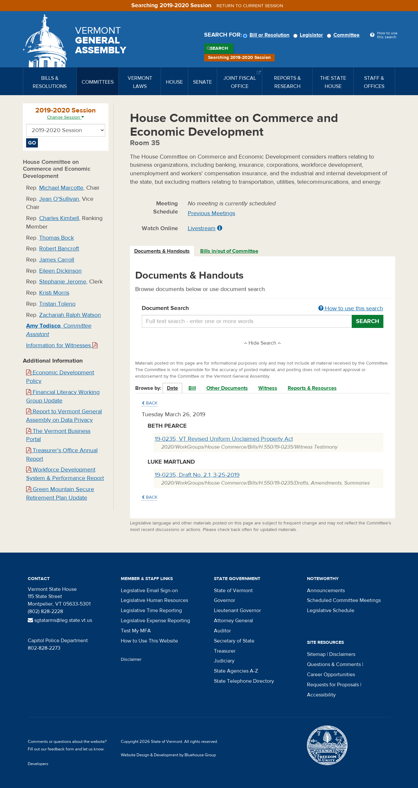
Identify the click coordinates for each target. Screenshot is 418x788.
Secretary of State (234, 641)
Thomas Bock (56, 238)
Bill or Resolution (267, 35)
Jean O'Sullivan (59, 199)
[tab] (162, 251)
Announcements (326, 590)
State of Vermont (233, 590)
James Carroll (56, 260)
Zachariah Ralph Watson (70, 315)
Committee (344, 35)
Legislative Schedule (330, 610)
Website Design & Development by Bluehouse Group (168, 755)
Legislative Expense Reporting (155, 620)
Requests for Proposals (333, 684)
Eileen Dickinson (60, 271)
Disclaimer (131, 659)
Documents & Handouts (162, 251)
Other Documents (227, 388)
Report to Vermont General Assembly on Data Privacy (64, 416)
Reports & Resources (312, 388)
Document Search (263, 308)
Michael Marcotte (61, 188)
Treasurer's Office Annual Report (62, 455)
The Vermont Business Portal (58, 435)
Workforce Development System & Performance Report (65, 474)
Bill (192, 388)
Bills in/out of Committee (229, 251)
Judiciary (224, 661)
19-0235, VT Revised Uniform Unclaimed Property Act (224, 439)
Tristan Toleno (57, 304)
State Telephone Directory (244, 681)
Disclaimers (342, 654)
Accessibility (321, 695)
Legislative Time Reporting (151, 610)
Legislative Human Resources (154, 600)
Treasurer (224, 651)
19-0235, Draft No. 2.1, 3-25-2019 (197, 475)
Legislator (309, 35)
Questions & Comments (334, 664)
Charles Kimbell (59, 218)
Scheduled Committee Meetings (344, 600)
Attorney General (233, 620)
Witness (267, 388)
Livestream (202, 228)
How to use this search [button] (350, 308)
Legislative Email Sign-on (149, 590)
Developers (38, 763)
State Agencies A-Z (236, 671)
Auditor (222, 630)
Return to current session (250, 6)
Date (172, 388)
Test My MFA (136, 630)
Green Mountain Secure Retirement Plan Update (60, 494)
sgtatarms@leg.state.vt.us (60, 620)
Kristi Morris (54, 293)
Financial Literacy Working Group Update (63, 396)
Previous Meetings (211, 213)
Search (219, 48)
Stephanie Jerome (62, 281)
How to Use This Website (149, 641)
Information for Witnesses (61, 345)
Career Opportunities (331, 674)
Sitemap (316, 654)
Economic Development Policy (60, 377)
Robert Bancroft (59, 248)
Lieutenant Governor (237, 610)
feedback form (61, 749)
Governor (224, 600)
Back (149, 403)
